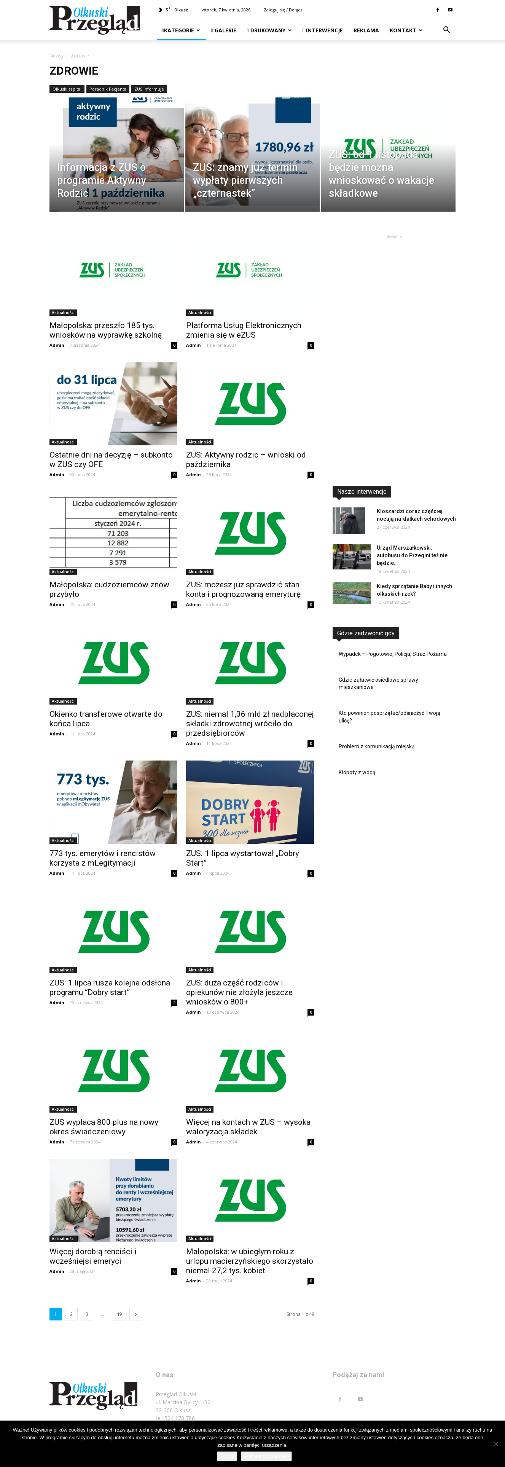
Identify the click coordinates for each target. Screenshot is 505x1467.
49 (119, 1314)
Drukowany (269, 30)
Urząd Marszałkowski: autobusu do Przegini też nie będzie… (412, 555)
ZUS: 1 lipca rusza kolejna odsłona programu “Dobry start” (109, 987)
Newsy (56, 56)
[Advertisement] (394, 355)
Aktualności (63, 312)
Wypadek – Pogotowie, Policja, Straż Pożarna (393, 654)
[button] (447, 30)
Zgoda (227, 1456)
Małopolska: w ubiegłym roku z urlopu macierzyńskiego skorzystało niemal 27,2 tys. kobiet (249, 1261)
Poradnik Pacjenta (107, 89)
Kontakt (406, 30)
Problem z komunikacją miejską (377, 746)
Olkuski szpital (66, 89)
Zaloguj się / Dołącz (283, 10)
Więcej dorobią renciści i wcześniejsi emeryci (93, 1256)
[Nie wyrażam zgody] (495, 1444)
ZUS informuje (149, 89)
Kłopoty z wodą (357, 772)
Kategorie (181, 30)
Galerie (223, 30)
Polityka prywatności (266, 1456)
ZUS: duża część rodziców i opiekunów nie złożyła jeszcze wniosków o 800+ (239, 992)
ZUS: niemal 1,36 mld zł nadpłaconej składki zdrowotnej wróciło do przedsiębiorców (250, 724)
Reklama (366, 30)
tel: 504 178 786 (175, 1418)
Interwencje (323, 30)
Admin (56, 345)
